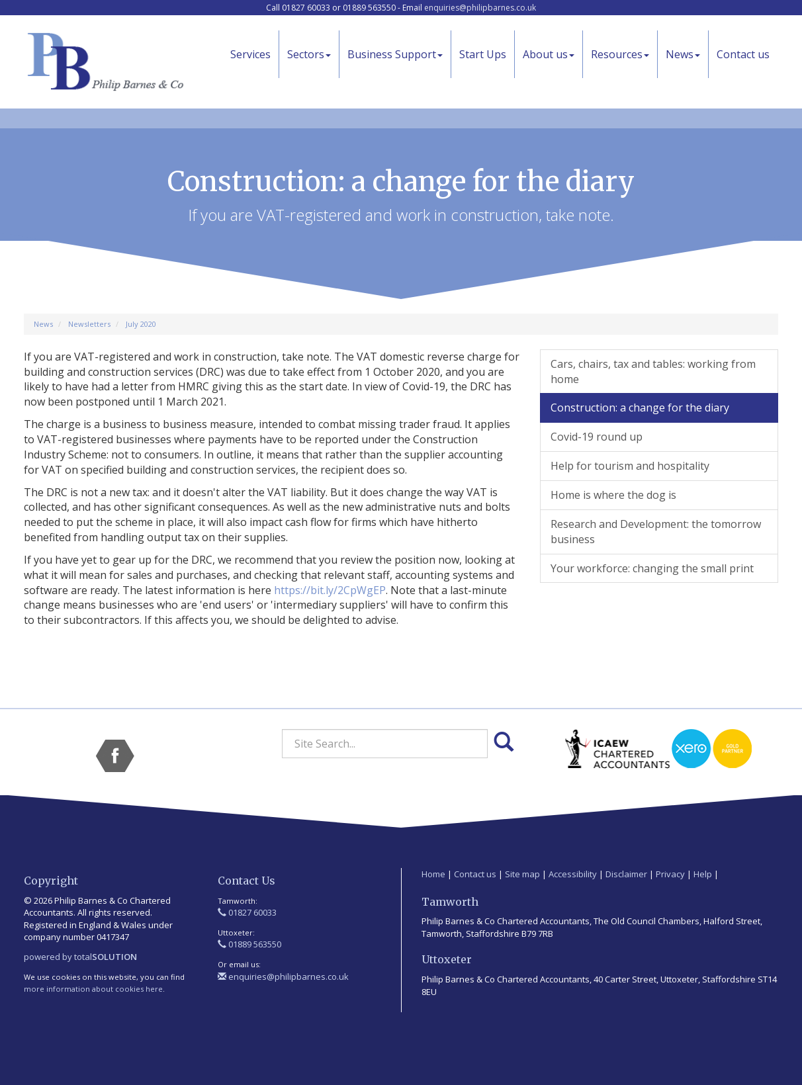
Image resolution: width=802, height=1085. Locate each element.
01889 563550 (249, 944)
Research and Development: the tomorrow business (656, 531)
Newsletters (89, 324)
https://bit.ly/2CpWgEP (330, 590)
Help (702, 874)
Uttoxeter (447, 959)
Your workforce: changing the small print (652, 568)
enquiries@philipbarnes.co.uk (480, 7)
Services (250, 54)
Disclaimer (626, 874)
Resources (620, 54)
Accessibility (573, 874)
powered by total (80, 957)
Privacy (670, 874)
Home (433, 874)
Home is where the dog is (613, 495)
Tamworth (450, 901)
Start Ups (482, 54)
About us (548, 54)
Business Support (395, 54)
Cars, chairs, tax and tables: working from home (653, 371)
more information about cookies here (93, 989)
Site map (522, 874)
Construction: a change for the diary (640, 407)
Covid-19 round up (597, 436)
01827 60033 (247, 912)
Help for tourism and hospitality (630, 465)
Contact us (743, 54)
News (683, 54)
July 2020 (141, 324)
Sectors (309, 54)
